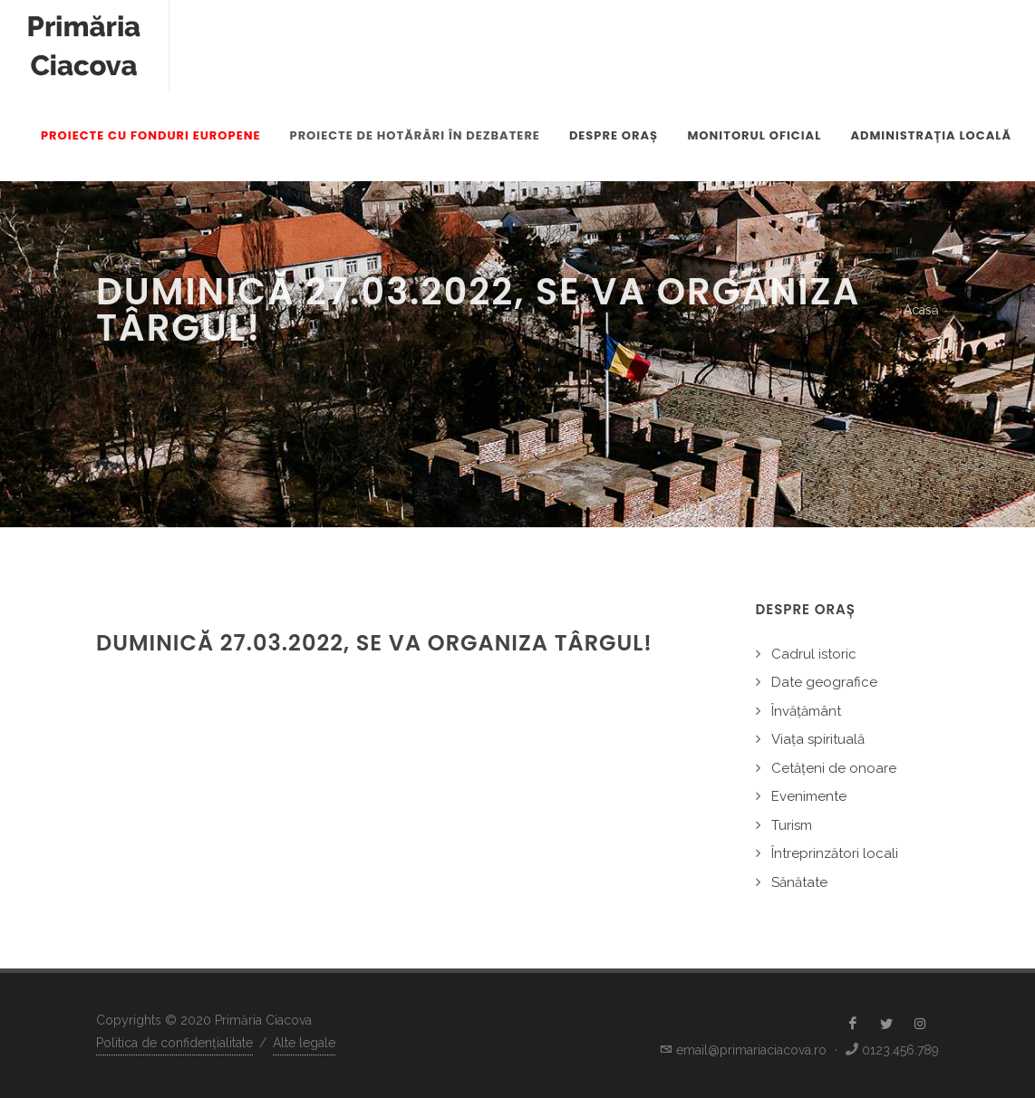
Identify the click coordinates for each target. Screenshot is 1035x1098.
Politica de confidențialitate (174, 1042)
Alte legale (304, 1042)
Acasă (921, 310)
